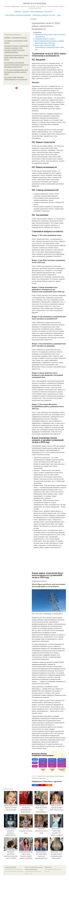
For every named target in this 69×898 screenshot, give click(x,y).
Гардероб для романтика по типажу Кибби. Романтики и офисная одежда (16, 57)
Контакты (27, 867)
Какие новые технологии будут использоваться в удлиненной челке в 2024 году (49, 47)
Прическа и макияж (34, 3)
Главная (17, 11)
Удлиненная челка (41, 776)
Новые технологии (50, 776)
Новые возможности (59, 776)
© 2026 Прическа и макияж (10, 867)
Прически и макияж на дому (43, 15)
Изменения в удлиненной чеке (39, 778)
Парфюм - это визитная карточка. (15, 37)
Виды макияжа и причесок (41, 11)
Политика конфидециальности (31, 869)
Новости (25, 11)
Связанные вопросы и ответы (45, 39)
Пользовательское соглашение (35, 867)
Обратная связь (48, 867)
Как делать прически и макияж (18, 15)
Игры (59, 15)
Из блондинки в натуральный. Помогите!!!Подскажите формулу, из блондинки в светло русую (16, 65)
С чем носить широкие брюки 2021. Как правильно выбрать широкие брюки (16, 72)
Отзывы (33, 19)
